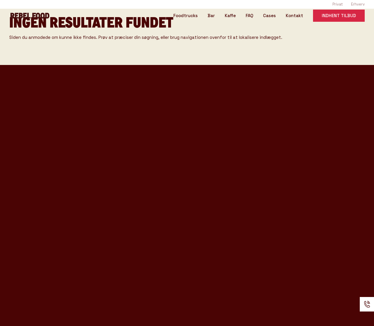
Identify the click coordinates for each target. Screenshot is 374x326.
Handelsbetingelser (128, 247)
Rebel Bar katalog (33, 190)
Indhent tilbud (339, 15)
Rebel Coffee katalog (37, 181)
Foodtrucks (185, 16)
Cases (269, 16)
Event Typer (116, 143)
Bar (211, 16)
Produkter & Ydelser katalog (46, 199)
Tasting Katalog (30, 172)
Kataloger (113, 182)
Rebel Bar (112, 117)
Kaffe (230, 16)
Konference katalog (36, 208)
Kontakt (294, 16)
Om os (107, 208)
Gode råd (112, 172)
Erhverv (358, 4)
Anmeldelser (117, 237)
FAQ (249, 16)
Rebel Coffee (118, 107)
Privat (337, 4)
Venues (109, 153)
